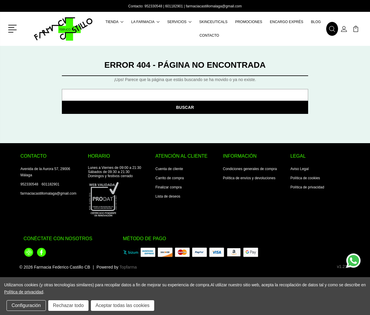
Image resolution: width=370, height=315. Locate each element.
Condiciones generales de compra (250, 169)
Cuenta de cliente (169, 169)
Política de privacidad (307, 187)
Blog (316, 22)
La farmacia (145, 22)
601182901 (174, 6)
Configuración (26, 305)
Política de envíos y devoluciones (249, 178)
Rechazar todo (68, 305)
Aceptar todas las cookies (122, 305)
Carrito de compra (169, 178)
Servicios (179, 22)
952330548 (153, 6)
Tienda (114, 22)
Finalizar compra (168, 187)
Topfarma (128, 267)
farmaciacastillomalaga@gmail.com (214, 6)
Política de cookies (305, 178)
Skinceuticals (213, 22)
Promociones (248, 22)
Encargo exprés (286, 22)
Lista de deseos (167, 196)
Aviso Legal (299, 169)
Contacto (209, 35)
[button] (13, 28)
